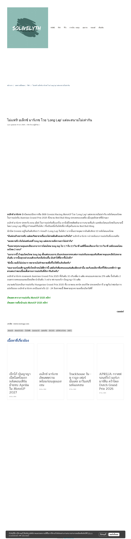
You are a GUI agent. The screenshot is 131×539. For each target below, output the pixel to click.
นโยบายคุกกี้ (25, 535)
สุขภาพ (85, 28)
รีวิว (65, 28)
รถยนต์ (93, 28)
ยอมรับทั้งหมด (114, 534)
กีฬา (59, 28)
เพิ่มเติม (101, 28)
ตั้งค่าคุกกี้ (103, 534)
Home (53, 28)
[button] (107, 28)
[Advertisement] (65, 102)
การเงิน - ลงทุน (74, 28)
